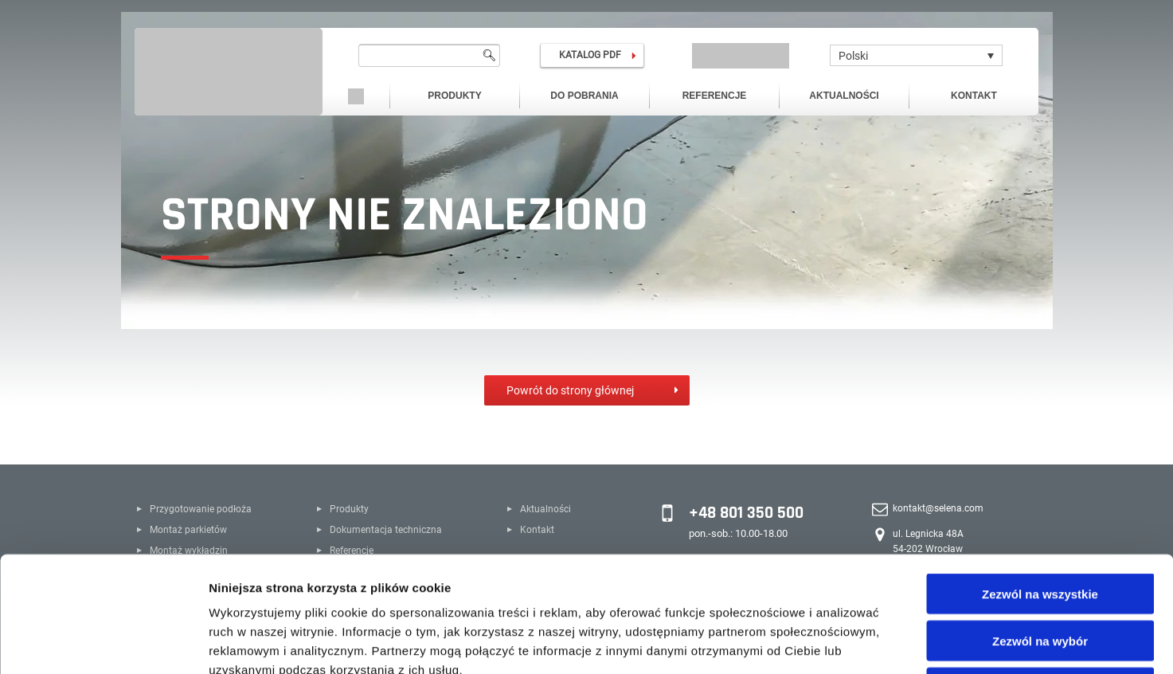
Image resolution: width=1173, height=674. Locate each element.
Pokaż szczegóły (849, 642)
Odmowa (1040, 572)
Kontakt (974, 95)
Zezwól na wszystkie (1040, 478)
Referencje (714, 95)
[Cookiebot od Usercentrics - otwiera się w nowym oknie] (103, 643)
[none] (916, 55)
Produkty (454, 95)
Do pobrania (584, 95)
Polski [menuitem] (853, 55)
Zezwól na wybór (1040, 525)
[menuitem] (916, 55)
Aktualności (843, 95)
